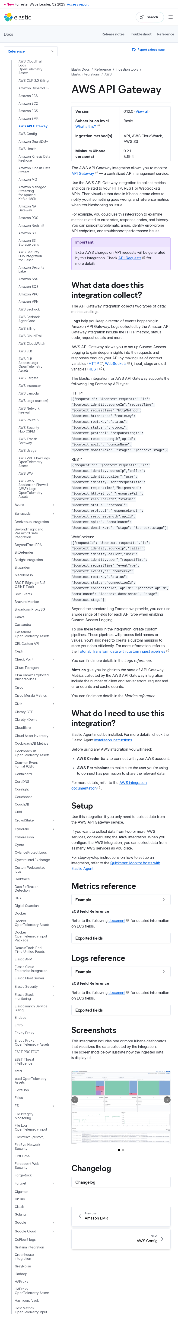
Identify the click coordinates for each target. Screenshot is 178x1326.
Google (20, 1222)
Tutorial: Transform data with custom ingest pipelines (121, 651)
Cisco (19, 687)
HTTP (94, 363)
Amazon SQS (28, 286)
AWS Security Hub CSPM (29, 429)
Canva (20, 617)
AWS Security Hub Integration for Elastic (30, 256)
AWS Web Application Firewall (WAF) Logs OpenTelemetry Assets (33, 488)
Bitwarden (22, 567)
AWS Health (27, 149)
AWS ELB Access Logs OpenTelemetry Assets (30, 364)
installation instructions (113, 740)
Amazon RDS (28, 218)
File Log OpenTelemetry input (31, 1127)
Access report (78, 4)
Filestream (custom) (30, 1137)
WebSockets (116, 363)
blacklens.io (24, 575)
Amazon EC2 (28, 103)
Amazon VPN (28, 302)
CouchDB (22, 804)
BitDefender (24, 552)
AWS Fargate (28, 378)
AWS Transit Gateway (28, 441)
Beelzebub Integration (32, 522)
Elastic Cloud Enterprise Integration (31, 969)
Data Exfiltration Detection (26, 889)
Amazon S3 (27, 233)
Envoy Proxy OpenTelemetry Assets (32, 1042)
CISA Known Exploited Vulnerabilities (32, 677)
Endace (20, 1017)
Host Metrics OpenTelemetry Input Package (31, 1312)
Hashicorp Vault (27, 1300)
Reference (165, 33)
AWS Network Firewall (29, 410)
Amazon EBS (28, 96)
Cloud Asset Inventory (31, 736)
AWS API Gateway (33, 126)
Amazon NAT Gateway (28, 208)
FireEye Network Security (27, 1146)
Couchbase (23, 797)
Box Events (23, 594)
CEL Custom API (27, 644)
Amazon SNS (28, 279)
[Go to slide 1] (119, 1150)
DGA (18, 898)
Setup (82, 805)
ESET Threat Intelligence (24, 1061)
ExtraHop (22, 1090)
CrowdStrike (24, 820)
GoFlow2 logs (25, 1239)
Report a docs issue (148, 49)
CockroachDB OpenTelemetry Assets (32, 753)
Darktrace (22, 879)
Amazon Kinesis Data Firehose (34, 158)
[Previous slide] (74, 1099)
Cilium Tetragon (27, 668)
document (116, 920)
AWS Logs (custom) (33, 401)
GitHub (20, 1199)
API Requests (129, 258)
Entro (19, 1025)
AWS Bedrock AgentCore (29, 319)
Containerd (23, 774)
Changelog (91, 1167)
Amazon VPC (28, 294)
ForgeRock (23, 1175)
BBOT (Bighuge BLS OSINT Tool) (30, 585)
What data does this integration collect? (107, 289)
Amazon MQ (28, 179)
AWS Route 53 (30, 420)
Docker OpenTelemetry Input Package (31, 936)
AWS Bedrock (29, 309)
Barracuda (23, 513)
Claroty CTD (24, 712)
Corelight (22, 789)
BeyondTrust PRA (28, 545)
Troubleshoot (141, 33)
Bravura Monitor (27, 602)
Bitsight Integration (29, 560)
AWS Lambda (29, 393)
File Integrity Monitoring (24, 1116)
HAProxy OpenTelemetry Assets (32, 1291)
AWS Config (28, 134)
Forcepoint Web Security (27, 1165)
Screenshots (93, 1029)
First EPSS (22, 1156)
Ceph (19, 651)
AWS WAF (26, 473)
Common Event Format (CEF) (26, 764)
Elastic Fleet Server (29, 978)
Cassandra (23, 625)
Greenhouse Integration (24, 1256)
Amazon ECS (28, 111)
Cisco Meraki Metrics (31, 695)
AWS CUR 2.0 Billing (34, 80)
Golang (20, 1214)
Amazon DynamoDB (34, 88)
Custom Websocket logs (30, 869)
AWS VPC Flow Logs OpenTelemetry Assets (34, 462)
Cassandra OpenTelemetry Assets (32, 634)
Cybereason (24, 837)
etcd (18, 1071)
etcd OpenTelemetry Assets (31, 1081)
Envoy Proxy (24, 1033)
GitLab (19, 1207)
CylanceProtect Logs (31, 852)
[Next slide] (167, 1099)
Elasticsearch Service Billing (31, 1008)
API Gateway (82, 173)
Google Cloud (25, 1231)
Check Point (24, 659)
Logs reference (98, 957)
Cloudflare (23, 728)
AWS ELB (25, 351)
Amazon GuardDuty (33, 141)
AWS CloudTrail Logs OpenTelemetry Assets (30, 67)
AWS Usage (28, 450)
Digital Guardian (27, 906)
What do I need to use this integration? (117, 717)
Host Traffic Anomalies (32, 1323)
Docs (8, 34)
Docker (20, 913)
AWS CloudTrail (30, 336)
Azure (19, 505)
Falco (19, 1098)
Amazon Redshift (31, 225)
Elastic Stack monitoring (24, 996)
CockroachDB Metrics (31, 743)
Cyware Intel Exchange (32, 860)
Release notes (113, 33)
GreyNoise (23, 1266)
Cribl (18, 812)
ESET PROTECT (27, 1052)
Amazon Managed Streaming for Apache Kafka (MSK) (32, 193)
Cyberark (22, 829)
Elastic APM (23, 959)
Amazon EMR (28, 118)
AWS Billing (27, 328)
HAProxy (21, 1281)
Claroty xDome (26, 719)
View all (142, 111)
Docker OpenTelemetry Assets (32, 923)
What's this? (85, 126)
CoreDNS (22, 782)
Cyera (19, 845)
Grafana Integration (29, 1247)
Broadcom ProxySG (30, 609)
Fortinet (20, 1183)
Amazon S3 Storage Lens (29, 242)
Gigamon (21, 1192)
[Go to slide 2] (123, 1150)
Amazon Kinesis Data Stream (34, 170)
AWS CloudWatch (32, 343)
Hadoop (21, 1274)
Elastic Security (26, 986)
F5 (17, 1106)
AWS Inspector (30, 386)
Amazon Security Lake (31, 269)
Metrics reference (103, 885)
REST (94, 369)
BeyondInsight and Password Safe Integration (29, 533)
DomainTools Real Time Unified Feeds (30, 950)
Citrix (18, 703)
